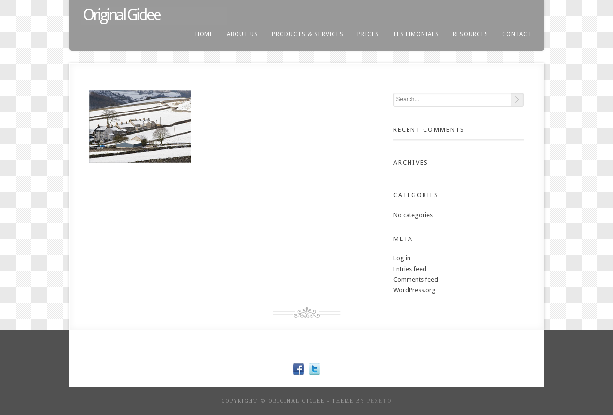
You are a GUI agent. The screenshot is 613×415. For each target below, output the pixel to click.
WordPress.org (414, 290)
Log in (401, 258)
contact (517, 34)
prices (368, 34)
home (204, 34)
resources (470, 34)
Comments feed (415, 279)
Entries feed (409, 268)
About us (242, 34)
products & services (308, 34)
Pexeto (379, 401)
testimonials (416, 34)
